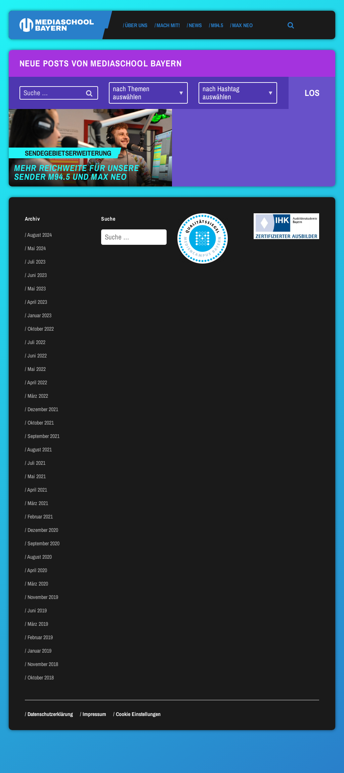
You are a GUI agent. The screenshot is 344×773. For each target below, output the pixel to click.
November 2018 (43, 664)
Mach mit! (168, 25)
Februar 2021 (40, 516)
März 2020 (38, 583)
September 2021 (43, 436)
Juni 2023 (37, 275)
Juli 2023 (36, 261)
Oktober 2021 (41, 422)
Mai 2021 (37, 476)
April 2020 (37, 570)
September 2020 (43, 543)
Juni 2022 (37, 355)
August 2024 (39, 234)
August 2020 (39, 556)
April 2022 (37, 382)
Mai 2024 (37, 248)
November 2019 (43, 597)
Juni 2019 (37, 610)
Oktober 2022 (41, 328)
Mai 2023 (37, 288)
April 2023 (37, 302)
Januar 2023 (39, 315)
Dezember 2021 (43, 409)
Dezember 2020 (43, 530)
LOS (312, 93)
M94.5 (217, 25)
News (195, 25)
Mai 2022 (37, 369)
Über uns (136, 25)
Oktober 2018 (41, 677)
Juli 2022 (36, 342)
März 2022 (38, 395)
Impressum (94, 714)
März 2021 (38, 503)
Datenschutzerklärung (50, 714)
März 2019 (38, 623)
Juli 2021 (36, 462)
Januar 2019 (39, 650)
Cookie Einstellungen (138, 714)
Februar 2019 (40, 637)
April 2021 (37, 489)
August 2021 (39, 449)
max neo (242, 25)
